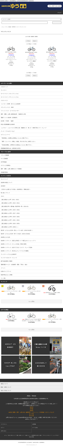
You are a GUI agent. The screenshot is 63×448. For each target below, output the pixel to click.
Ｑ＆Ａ (2, 196)
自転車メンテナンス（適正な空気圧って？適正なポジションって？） (18, 240)
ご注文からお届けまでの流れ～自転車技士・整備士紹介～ (16, 189)
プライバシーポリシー (47, 435)
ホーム (3, 26)
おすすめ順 (27, 36)
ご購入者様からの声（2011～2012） (10, 199)
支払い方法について (12, 435)
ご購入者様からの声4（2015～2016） (10, 209)
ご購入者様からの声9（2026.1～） (10, 227)
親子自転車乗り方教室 (6, 261)
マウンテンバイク (23, 26)
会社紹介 (3, 186)
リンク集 (3, 278)
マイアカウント (4, 424)
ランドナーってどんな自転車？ (9, 254)
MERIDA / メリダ (15, 26)
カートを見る (35, 427)
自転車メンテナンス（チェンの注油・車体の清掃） (14, 244)
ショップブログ (55, 435)
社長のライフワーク (6, 271)
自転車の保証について (6, 182)
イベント (3, 268)
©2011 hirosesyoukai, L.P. (31, 444)
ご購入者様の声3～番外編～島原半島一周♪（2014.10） (15, 206)
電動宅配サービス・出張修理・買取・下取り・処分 (14, 264)
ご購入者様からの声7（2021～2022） (10, 220)
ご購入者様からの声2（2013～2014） (10, 203)
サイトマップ (4, 179)
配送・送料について (20, 435)
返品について (27, 435)
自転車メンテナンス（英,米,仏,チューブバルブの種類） (15, 251)
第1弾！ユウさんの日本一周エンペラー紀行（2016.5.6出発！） (17, 230)
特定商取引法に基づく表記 (36, 435)
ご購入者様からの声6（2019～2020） (10, 216)
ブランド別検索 (8, 26)
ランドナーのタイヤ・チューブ (9, 257)
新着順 (36, 36)
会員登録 (34, 424)
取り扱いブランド (5, 192)
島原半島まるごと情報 (6, 274)
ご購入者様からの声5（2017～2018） (10, 213)
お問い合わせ (3, 430)
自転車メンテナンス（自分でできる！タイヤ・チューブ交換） (17, 247)
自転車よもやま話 (5, 237)
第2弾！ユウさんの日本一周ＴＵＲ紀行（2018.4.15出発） (16, 233)
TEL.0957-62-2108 (55, 6)
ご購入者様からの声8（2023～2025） (10, 223)
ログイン (2, 427)
